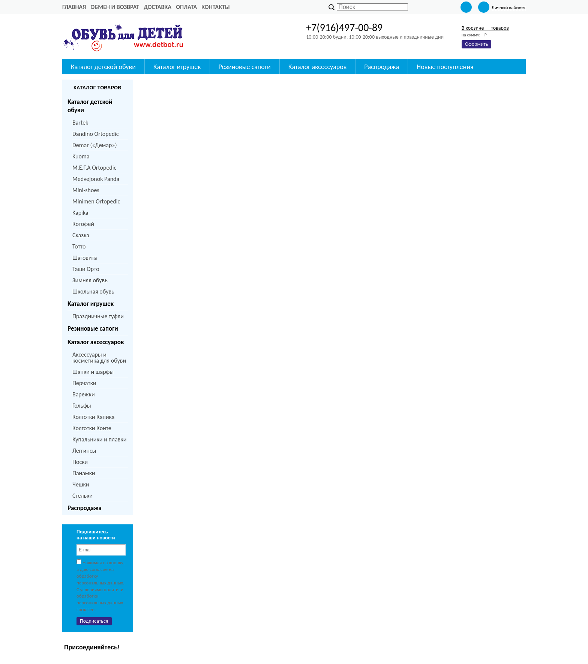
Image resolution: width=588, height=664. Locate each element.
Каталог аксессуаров (96, 342)
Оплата (186, 7)
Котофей (83, 223)
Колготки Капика (93, 416)
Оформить (476, 44)
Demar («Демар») (94, 145)
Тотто (79, 246)
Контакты (215, 7)
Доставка (157, 7)
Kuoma (80, 156)
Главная (74, 7)
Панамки (83, 473)
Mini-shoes (85, 190)
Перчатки (84, 383)
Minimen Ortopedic (96, 201)
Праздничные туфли (98, 316)
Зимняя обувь (90, 280)
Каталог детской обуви (90, 106)
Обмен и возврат (114, 7)
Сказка (80, 235)
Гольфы (81, 405)
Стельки (82, 495)
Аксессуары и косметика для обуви (99, 357)
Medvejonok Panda (95, 178)
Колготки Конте (91, 428)
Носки (80, 461)
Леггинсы (84, 450)
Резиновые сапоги (93, 329)
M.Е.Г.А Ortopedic (94, 167)
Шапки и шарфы (93, 371)
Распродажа (85, 508)
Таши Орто (85, 269)
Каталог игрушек (91, 304)
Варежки (83, 394)
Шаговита (84, 257)
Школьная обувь (93, 291)
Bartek (80, 122)
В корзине (485, 28)
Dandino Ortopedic (95, 133)
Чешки (80, 484)
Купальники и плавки (99, 439)
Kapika (80, 212)
